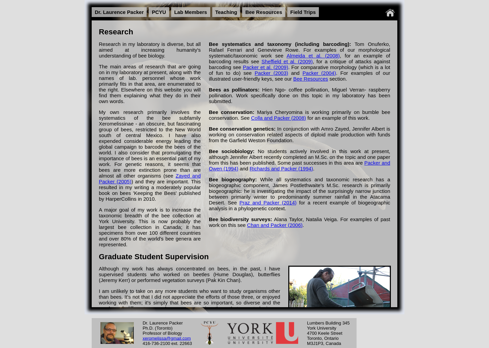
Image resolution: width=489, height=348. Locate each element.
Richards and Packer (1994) (281, 168)
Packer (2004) (319, 73)
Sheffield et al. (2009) (287, 61)
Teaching (226, 12)
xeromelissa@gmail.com (167, 338)
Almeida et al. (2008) (313, 56)
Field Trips (303, 12)
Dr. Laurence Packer (119, 12)
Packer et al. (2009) (265, 67)
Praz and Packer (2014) (267, 202)
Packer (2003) (271, 73)
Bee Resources (263, 12)
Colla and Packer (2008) (278, 118)
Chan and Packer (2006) (275, 225)
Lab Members (190, 12)
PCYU (159, 12)
